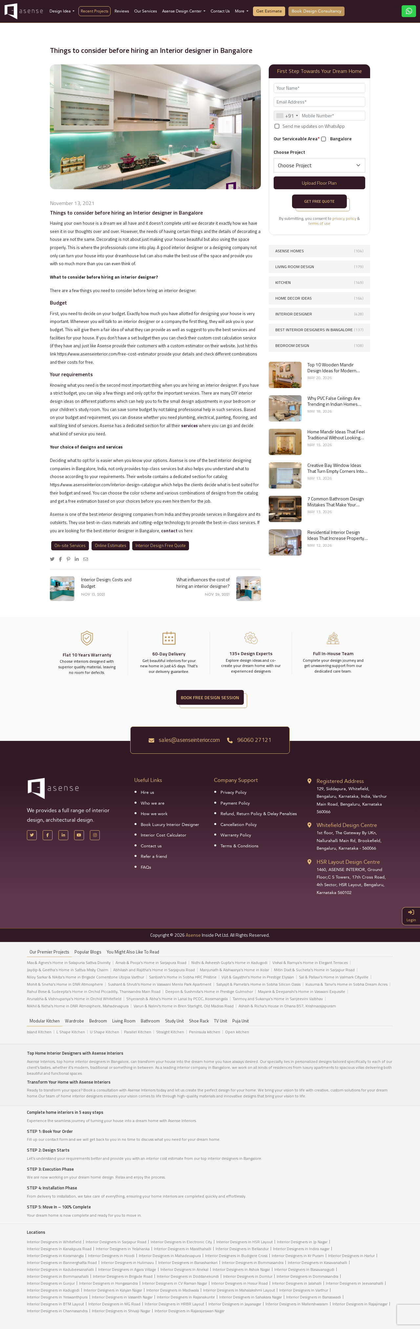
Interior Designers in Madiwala (172, 1290)
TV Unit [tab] (220, 1021)
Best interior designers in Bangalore (319, 330)
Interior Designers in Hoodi (111, 1255)
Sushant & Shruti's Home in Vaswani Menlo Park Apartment (159, 984)
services (189, 425)
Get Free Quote (319, 201)
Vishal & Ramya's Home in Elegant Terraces (310, 963)
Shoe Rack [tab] (199, 1021)
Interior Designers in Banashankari (188, 1262)
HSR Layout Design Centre (348, 862)
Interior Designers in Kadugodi (53, 1290)
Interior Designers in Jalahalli (297, 1283)
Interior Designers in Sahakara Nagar (250, 1297)
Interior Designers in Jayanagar (234, 1304)
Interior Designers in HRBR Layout (174, 1304)
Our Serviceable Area (297, 138)
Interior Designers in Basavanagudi (304, 1269)
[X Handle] (32, 835)
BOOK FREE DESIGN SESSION (210, 697)
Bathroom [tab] (150, 1021)
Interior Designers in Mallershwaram (296, 1304)
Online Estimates (110, 545)
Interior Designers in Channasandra (57, 1311)
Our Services (145, 11)
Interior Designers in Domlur (247, 1276)
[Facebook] (47, 835)
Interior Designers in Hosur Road (239, 1283)
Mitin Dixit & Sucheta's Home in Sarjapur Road (314, 970)
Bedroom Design (319, 345)
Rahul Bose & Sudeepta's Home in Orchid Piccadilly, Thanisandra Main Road (93, 992)
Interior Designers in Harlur (351, 1255)
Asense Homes (319, 251)
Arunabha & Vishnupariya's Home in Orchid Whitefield (74, 999)
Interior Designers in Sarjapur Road (116, 1242)
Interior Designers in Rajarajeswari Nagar (189, 1311)
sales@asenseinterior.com (184, 740)
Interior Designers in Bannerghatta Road (62, 1262)
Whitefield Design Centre (347, 825)
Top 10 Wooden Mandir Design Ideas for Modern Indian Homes (331, 368)
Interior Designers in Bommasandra (253, 1262)
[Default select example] (319, 165)
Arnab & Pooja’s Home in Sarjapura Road (151, 963)
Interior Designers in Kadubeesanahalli (60, 1269)
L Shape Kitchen (70, 1032)
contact (169, 530)
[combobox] (287, 115)
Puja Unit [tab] (240, 1021)
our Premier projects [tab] (49, 952)
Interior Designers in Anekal (184, 1269)
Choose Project (289, 152)
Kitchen (319, 282)
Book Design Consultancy (316, 11)
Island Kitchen (39, 1032)
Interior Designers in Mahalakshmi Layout (239, 1290)
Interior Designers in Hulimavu (127, 1262)
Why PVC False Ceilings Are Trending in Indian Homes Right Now (333, 401)
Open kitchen (237, 1032)
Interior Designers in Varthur (303, 1290)
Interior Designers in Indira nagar (301, 1248)
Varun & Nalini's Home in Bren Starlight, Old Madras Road (184, 1006)
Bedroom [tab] (98, 1021)
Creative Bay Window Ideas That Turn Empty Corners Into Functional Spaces (335, 468)
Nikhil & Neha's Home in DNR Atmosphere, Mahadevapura (78, 1006)
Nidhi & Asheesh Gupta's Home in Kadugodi (229, 963)
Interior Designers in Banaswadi (313, 1297)
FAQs (146, 867)
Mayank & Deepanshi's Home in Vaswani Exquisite (301, 992)
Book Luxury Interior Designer (170, 824)
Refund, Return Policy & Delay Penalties (258, 813)
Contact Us (220, 11)
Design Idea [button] (61, 11)
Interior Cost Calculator (163, 835)
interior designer (319, 314)
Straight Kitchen (170, 1032)
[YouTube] (79, 835)
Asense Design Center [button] (182, 11)
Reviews (122, 11)
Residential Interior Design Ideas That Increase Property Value (335, 535)
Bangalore (341, 139)
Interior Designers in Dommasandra (307, 1276)
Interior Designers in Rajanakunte (186, 1297)
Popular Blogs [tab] (87, 952)
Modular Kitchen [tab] (45, 1021)
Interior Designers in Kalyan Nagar (113, 1290)
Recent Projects (94, 11)
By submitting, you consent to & (319, 221)
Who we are (152, 803)
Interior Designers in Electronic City (181, 1242)
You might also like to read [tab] (133, 952)
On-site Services (70, 545)
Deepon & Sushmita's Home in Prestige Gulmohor (209, 992)
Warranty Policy (235, 835)
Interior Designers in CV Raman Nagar (174, 1283)
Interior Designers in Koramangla (55, 1255)
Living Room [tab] (124, 1021)
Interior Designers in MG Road (114, 1304)
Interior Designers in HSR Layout (244, 1242)
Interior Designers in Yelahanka (123, 1248)
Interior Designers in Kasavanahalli (317, 1262)
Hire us (147, 792)
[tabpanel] (210, 986)
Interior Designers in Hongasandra (108, 1283)
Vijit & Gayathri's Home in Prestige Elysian (257, 977)
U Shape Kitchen (104, 1032)
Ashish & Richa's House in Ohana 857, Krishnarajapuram (287, 1006)
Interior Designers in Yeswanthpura (57, 1297)
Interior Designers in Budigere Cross (236, 1255)
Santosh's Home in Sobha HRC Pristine (183, 977)
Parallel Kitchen (137, 1032)
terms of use (319, 223)
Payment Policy (235, 803)
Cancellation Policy (238, 824)
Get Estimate (269, 11)
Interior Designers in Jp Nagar (302, 1242)
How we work (154, 813)
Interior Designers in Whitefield (54, 1242)
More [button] (240, 11)
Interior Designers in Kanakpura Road (59, 1248)
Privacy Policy (233, 792)
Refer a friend (154, 856)
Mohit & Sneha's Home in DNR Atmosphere (65, 984)
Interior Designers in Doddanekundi (188, 1276)
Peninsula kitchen (204, 1032)
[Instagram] (95, 835)
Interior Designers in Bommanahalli (58, 1276)
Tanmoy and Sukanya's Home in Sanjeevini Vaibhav (278, 999)
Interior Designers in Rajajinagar (360, 1304)
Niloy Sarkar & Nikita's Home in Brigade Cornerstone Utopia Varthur (85, 977)
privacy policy (344, 218)
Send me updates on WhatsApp (314, 126)
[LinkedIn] (63, 835)
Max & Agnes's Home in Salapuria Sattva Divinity (69, 963)
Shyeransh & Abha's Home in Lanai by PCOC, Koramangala (177, 999)
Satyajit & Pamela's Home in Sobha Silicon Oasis (258, 984)
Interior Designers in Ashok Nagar (241, 1269)
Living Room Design (319, 267)
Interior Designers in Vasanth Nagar (122, 1297)
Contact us (151, 846)
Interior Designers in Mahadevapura (170, 1255)
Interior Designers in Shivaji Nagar (121, 1311)
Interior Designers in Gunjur (51, 1283)
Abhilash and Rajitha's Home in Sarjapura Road (154, 970)
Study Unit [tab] (174, 1021)
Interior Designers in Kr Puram (298, 1255)
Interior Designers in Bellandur (242, 1248)
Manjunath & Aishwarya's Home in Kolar (234, 970)
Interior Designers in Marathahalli (182, 1248)
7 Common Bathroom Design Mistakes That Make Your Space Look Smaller (335, 502)
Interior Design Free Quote (161, 545)
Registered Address (340, 781)
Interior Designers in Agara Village (127, 1269)
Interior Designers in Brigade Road (123, 1276)
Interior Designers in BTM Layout (55, 1304)
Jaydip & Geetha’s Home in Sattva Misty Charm (67, 970)
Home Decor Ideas (319, 298)
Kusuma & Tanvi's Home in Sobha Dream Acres (346, 984)
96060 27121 (249, 740)
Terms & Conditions (239, 846)
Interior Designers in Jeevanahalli (354, 1283)
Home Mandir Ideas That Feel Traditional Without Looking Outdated (336, 435)
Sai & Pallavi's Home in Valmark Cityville (333, 977)
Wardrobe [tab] (74, 1021)
